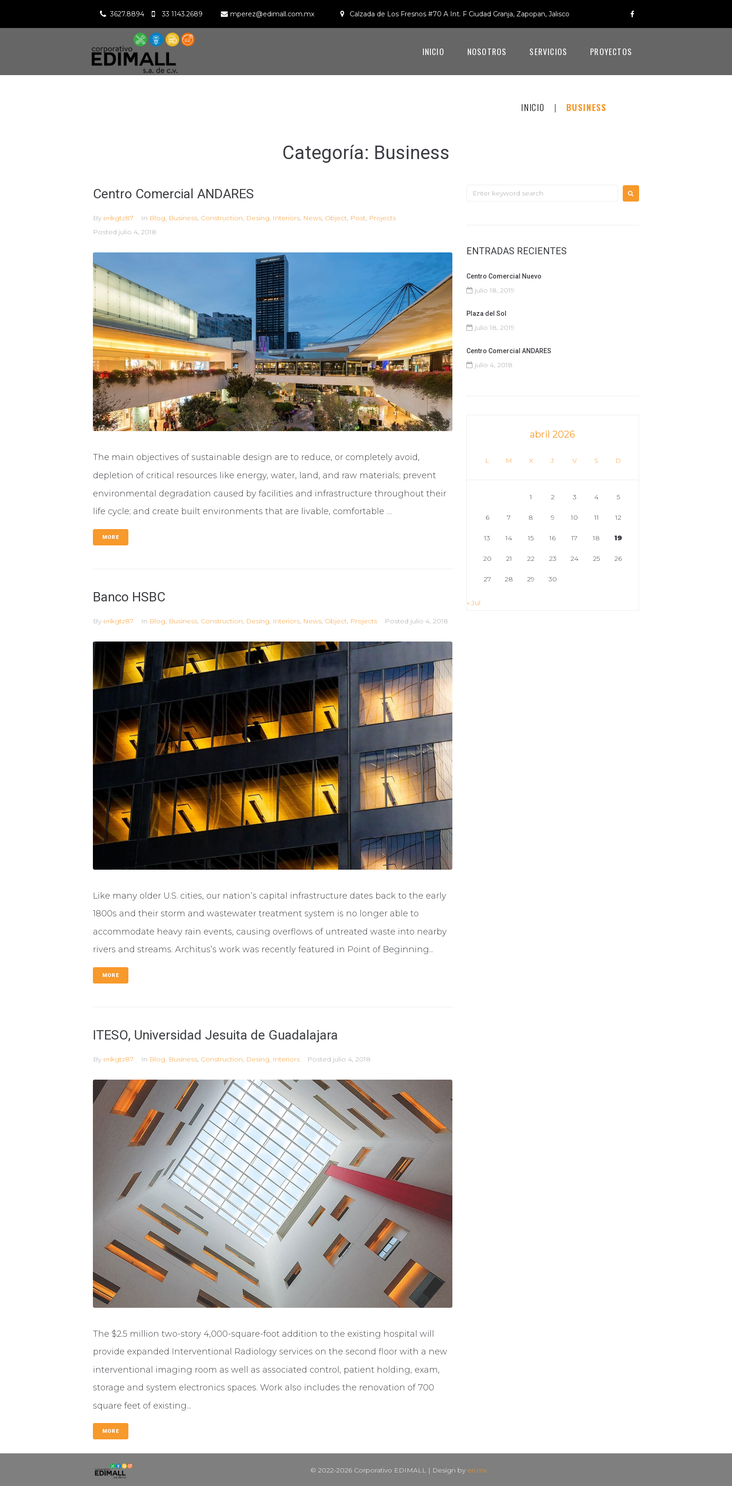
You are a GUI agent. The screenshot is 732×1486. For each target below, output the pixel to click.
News (312, 218)
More (110, 537)
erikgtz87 (118, 218)
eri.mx (477, 1470)
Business (183, 218)
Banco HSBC (129, 597)
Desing (257, 218)
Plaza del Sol (486, 313)
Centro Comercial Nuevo (504, 276)
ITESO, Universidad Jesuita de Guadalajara (215, 1035)
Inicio (533, 107)
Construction (222, 218)
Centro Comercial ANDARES (173, 194)
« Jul (473, 603)
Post (358, 218)
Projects (382, 218)
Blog (157, 218)
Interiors (286, 218)
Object (336, 218)
